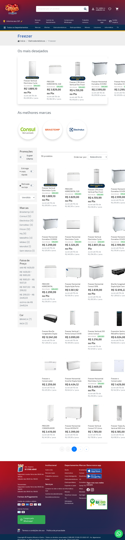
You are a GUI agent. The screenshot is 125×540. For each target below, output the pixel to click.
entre (101, 8)
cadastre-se (100, 10)
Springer (82, 495)
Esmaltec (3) (26, 224)
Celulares (97, 27)
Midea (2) (25, 242)
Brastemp (82, 470)
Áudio (67, 470)
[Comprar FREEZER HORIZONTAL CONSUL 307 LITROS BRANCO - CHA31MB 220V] (50, 271)
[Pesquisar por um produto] (59, 9)
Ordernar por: (80, 157)
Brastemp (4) (27, 212)
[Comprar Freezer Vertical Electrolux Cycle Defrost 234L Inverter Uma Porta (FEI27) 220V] (96, 224)
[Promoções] (27, 157)
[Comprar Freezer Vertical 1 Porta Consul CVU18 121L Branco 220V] (73, 318)
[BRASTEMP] (52, 129)
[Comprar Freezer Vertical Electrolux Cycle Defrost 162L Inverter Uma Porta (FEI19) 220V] (32, 68)
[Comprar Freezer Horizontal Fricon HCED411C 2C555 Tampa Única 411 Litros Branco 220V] (73, 413)
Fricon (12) (25, 229)
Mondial (82, 492)
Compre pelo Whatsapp (69, 21)
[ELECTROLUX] (77, 129)
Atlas (81, 488)
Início (21, 41)
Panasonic (83, 498)
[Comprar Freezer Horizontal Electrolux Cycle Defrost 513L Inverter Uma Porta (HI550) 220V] (73, 224)
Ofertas (47, 27)
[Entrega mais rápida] (32, 171)
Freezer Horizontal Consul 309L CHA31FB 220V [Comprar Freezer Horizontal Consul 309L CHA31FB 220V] (95, 285)
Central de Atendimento (50, 21)
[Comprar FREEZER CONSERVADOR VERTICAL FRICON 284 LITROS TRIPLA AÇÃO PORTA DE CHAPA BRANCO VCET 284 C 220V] (50, 413)
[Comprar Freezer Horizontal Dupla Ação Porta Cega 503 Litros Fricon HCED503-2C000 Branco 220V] (73, 271)
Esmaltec (82, 482)
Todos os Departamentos (16, 27)
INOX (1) (24, 323)
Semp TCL (82, 485)
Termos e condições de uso (33, 530)
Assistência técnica (52, 497)
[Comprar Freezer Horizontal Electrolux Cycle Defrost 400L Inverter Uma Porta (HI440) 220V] (96, 365)
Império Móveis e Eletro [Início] (12, 8)
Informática (109, 27)
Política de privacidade (56, 530)
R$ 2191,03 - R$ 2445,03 (27, 296)
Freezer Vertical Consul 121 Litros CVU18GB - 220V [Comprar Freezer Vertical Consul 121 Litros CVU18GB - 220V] (95, 427)
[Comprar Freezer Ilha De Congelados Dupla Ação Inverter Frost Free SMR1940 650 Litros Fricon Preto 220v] (50, 318)
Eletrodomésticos (60, 27)
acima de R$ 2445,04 (26, 304)
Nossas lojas (50, 473)
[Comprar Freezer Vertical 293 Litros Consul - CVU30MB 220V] (96, 318)
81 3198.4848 (30, 469)
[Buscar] (85, 9)
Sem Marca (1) (27, 250)
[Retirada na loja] (32, 185)
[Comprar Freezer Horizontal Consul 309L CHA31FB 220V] (96, 271)
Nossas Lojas (37, 21)
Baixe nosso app (102, 21)
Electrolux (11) (26, 220)
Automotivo (69, 473)
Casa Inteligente (71, 476)
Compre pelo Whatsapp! (27, 519)
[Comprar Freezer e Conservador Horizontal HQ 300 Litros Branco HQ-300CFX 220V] (50, 365)
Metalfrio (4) (26, 237)
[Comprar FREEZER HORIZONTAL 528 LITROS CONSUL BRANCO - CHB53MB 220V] (55, 68)
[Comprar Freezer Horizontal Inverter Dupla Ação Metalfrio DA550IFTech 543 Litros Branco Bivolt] (73, 365)
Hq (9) (23, 233)
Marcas (37, 27)
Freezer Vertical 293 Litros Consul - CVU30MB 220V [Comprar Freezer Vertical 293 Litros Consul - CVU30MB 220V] (96, 332)
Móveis (87, 27)
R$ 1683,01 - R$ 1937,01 (27, 281)
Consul (81, 473)
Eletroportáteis (75, 27)
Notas (47, 479)
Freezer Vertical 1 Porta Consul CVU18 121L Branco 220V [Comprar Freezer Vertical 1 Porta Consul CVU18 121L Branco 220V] (73, 332)
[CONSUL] (28, 129)
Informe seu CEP (13, 21)
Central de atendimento (54, 494)
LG (80, 479)
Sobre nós (49, 470)
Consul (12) (25, 216)
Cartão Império (113, 21)
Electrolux (83, 476)
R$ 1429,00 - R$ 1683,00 (26, 273)
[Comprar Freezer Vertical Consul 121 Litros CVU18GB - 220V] (96, 413)
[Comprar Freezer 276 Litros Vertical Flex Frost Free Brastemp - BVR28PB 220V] (77, 68)
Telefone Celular (71, 495)
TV (118, 27)
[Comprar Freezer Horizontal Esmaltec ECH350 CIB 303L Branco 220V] (100, 68)
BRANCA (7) (26, 319)
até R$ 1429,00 (27, 267)
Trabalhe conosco (85, 21)
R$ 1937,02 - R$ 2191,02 (27, 289)
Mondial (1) (25, 246)
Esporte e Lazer (70, 485)
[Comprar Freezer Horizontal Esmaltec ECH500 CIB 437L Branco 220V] (50, 224)
